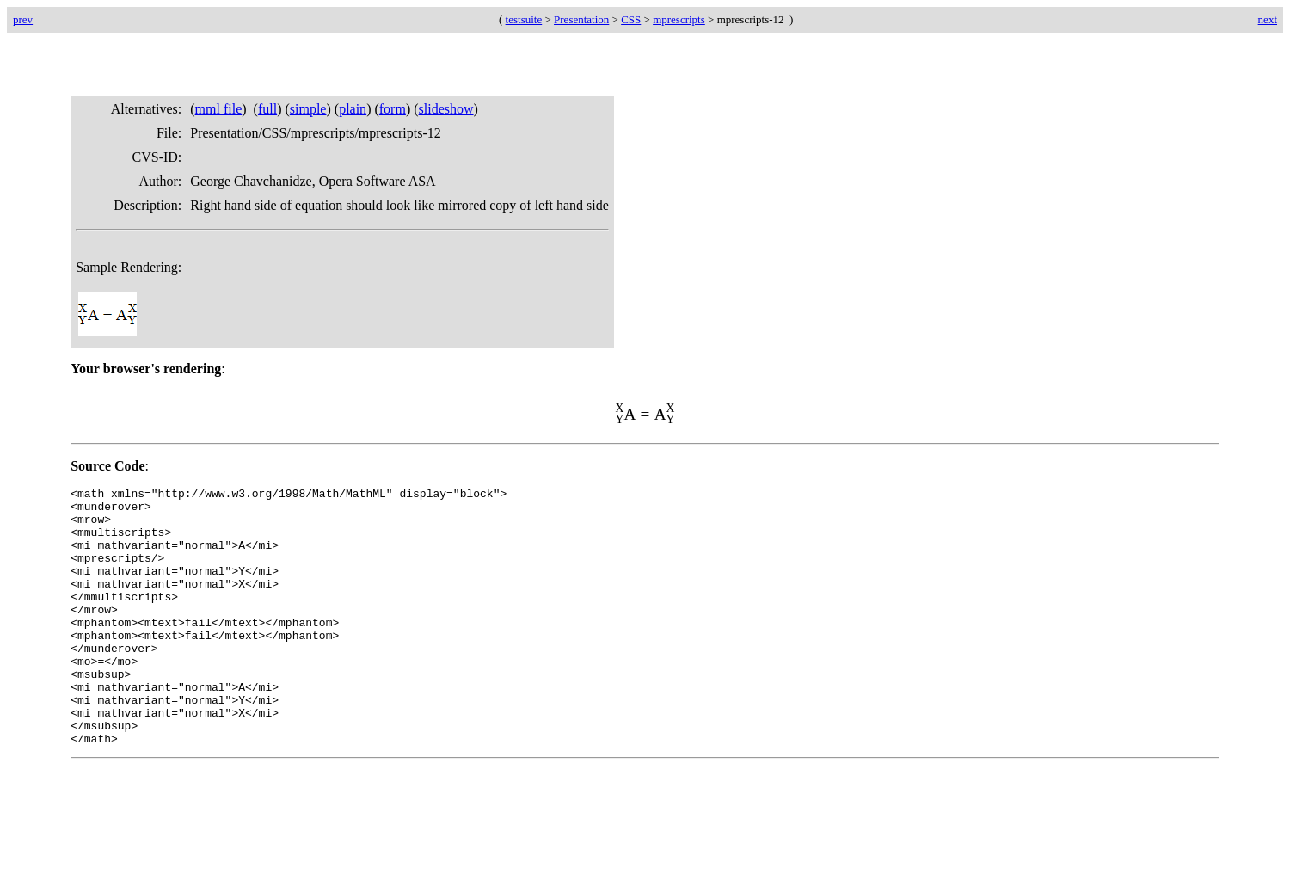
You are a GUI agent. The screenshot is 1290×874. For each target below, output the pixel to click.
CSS (631, 19)
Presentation (581, 19)
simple (308, 109)
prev (23, 19)
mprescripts (679, 19)
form (392, 109)
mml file (219, 109)
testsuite (524, 19)
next (1267, 19)
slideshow (446, 109)
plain (352, 109)
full (267, 109)
